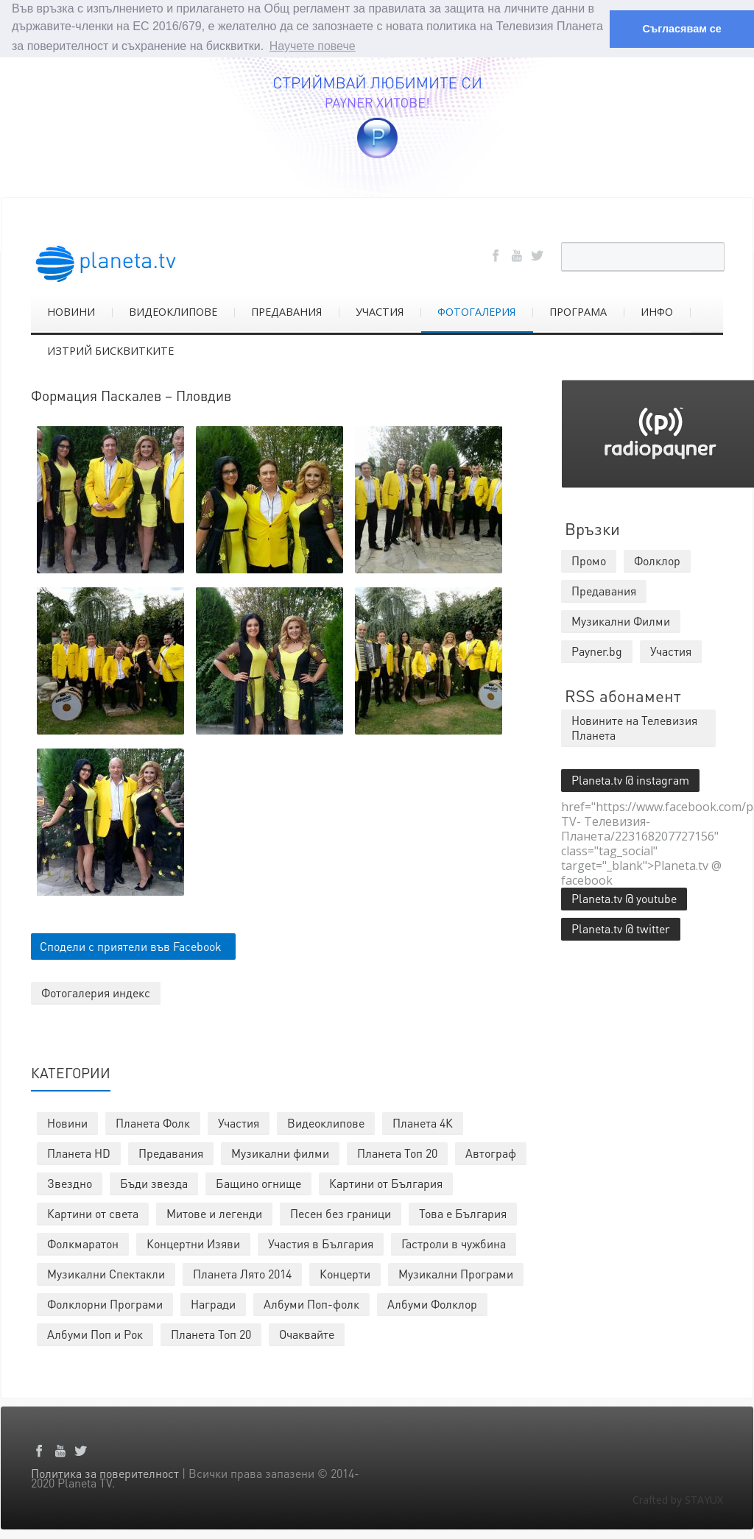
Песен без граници (340, 1212)
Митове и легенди (214, 1212)
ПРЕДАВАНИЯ (286, 310)
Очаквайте (306, 1333)
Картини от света (92, 1212)
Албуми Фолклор (432, 1303)
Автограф (490, 1152)
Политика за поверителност (105, 1472)
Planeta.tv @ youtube (624, 897)
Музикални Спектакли (106, 1273)
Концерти (345, 1273)
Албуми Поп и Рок (95, 1333)
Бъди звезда (154, 1182)
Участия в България (320, 1242)
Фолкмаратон (83, 1242)
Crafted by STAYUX (678, 1499)
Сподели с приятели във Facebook (131, 945)
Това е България (463, 1212)
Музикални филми (280, 1152)
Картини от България (386, 1182)
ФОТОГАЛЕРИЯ (476, 310)
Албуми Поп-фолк (311, 1303)
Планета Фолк (153, 1122)
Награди (213, 1303)
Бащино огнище (258, 1182)
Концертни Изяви (193, 1242)
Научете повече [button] (312, 46)
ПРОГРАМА (578, 310)
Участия (238, 1122)
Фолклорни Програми (105, 1303)
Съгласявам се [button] (681, 29)
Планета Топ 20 (397, 1152)
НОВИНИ (71, 310)
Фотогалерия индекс (95, 992)
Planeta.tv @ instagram (630, 778)
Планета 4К (422, 1122)
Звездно (69, 1182)
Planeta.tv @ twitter (620, 927)
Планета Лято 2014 (242, 1273)
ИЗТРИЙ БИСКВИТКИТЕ (110, 349)
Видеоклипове (325, 1122)
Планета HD (78, 1152)
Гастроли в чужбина (453, 1242)
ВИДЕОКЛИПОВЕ (173, 310)
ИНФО (657, 310)
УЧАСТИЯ (380, 310)
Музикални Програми (455, 1273)
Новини (67, 1122)
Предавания (170, 1152)
